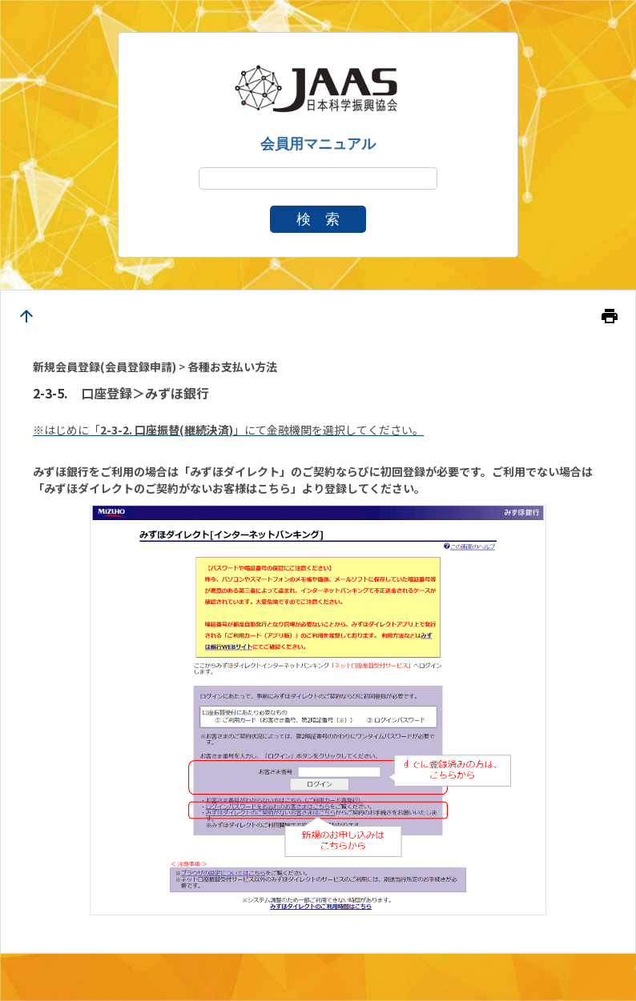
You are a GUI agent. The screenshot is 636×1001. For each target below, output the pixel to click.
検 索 (318, 219)
